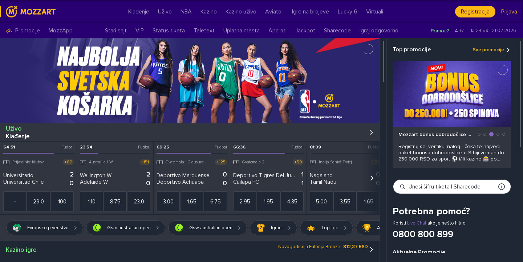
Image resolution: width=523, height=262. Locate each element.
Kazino (208, 11)
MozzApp (61, 30)
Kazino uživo (241, 11)
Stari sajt (116, 30)
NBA (186, 11)
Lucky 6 (347, 11)
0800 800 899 (423, 234)
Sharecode (337, 30)
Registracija (475, 11)
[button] (479, 134)
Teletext (204, 30)
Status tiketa (169, 30)
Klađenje (138, 11)
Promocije (23, 30)
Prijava (509, 11)
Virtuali (374, 11)
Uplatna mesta (241, 30)
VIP (139, 30)
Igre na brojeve (310, 11)
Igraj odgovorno (379, 30)
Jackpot (305, 30)
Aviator (274, 11)
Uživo (165, 11)
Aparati (277, 30)
